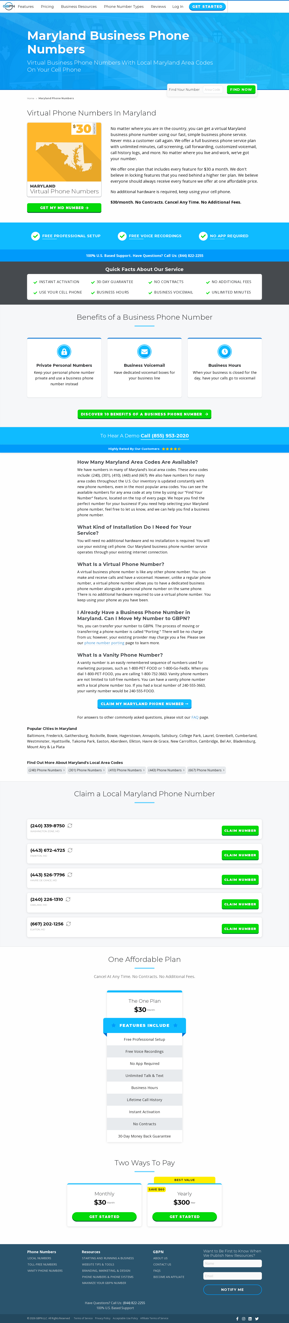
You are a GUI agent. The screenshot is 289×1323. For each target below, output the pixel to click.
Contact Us (162, 1250)
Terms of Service (83, 1303)
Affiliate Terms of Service (154, 1303)
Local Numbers (39, 1244)
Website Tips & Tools (98, 1250)
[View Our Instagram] (243, 1304)
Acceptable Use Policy (125, 1303)
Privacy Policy (102, 1303)
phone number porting (104, 639)
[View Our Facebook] (236, 1304)
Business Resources (110, 6)
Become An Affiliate (168, 1262)
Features (57, 6)
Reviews (189, 6)
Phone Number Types (155, 6)
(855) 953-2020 (170, 432)
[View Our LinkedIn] (249, 1304)
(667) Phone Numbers (227, 767)
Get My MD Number (64, 208)
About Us (160, 1244)
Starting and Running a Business (108, 1244)
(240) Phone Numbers (49, 767)
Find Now (241, 90)
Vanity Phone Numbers (45, 1256)
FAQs (157, 1256)
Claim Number (240, 826)
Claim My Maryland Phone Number (144, 701)
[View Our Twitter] (256, 1304)
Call (165, 432)
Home (32, 98)
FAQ (194, 714)
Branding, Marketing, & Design (106, 1256)
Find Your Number (185, 90)
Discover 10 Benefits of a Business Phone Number (144, 414)
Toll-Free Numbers (42, 1250)
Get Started (267, 7)
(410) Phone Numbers (138, 767)
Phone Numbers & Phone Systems (107, 1262)
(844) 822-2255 (190, 255)
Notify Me (232, 1275)
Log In (239, 6)
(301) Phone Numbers (93, 767)
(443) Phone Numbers (182, 767)
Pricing (78, 6)
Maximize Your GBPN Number (104, 1268)
